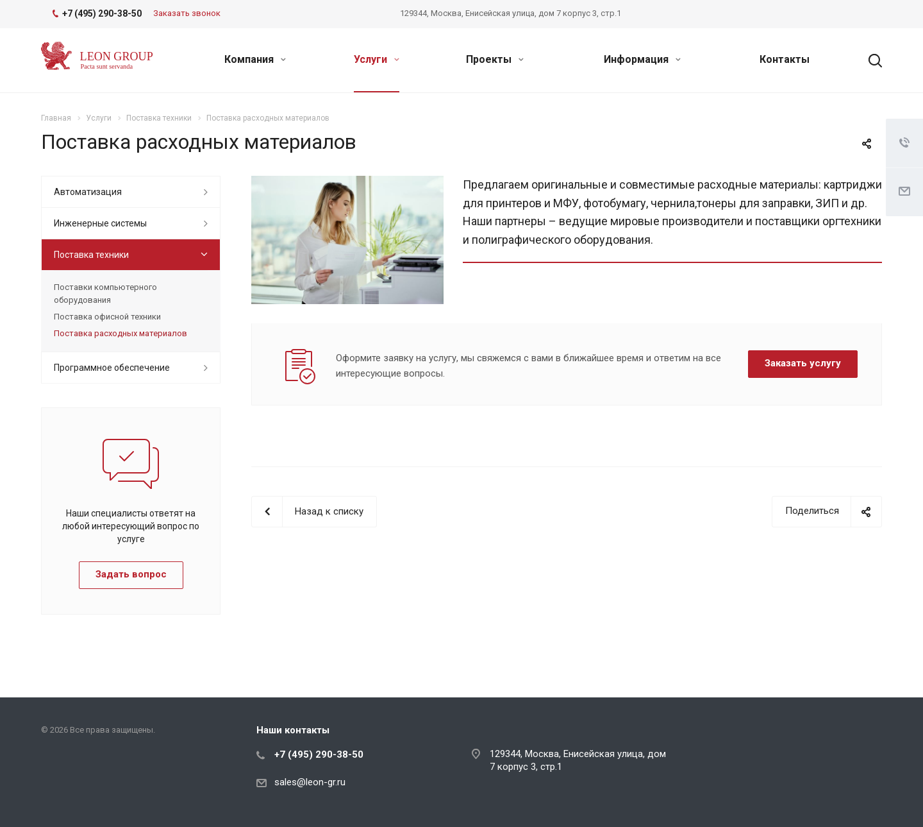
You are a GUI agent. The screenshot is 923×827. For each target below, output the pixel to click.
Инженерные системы (100, 223)
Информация (642, 59)
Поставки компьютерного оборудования (105, 293)
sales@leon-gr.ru (309, 782)
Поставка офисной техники (107, 316)
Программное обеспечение (112, 367)
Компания (255, 59)
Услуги (376, 59)
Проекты (495, 59)
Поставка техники (91, 255)
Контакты (785, 59)
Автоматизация (88, 192)
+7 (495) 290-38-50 (318, 754)
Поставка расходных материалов (120, 333)
